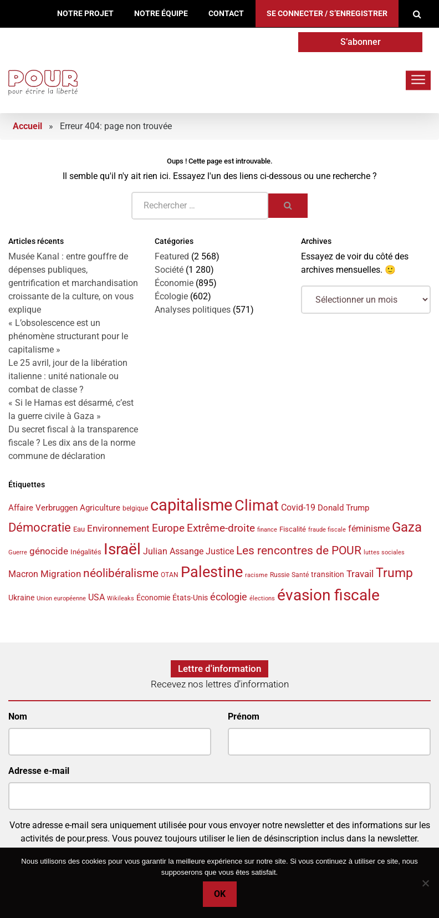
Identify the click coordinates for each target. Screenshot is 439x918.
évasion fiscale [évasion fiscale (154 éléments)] (328, 595)
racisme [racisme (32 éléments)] (256, 575)
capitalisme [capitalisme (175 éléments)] (191, 505)
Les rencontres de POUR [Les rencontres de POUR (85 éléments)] (298, 550)
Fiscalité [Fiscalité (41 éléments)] (292, 529)
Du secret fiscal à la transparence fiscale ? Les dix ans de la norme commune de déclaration (73, 442)
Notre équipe (161, 13)
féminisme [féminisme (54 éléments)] (369, 528)
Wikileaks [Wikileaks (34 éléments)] (120, 598)
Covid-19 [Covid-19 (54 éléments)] (298, 507)
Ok (220, 894)
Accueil (27, 126)
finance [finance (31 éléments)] (267, 529)
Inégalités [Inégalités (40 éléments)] (85, 552)
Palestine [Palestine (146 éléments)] (212, 572)
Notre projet (85, 13)
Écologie (171, 296)
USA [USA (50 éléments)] (96, 597)
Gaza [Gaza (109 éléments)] (407, 527)
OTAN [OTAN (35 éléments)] (169, 575)
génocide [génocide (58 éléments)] (48, 551)
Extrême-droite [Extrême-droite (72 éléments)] (221, 528)
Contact (226, 13)
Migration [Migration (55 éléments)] (60, 573)
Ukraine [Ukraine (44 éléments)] (21, 597)
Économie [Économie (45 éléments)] (153, 598)
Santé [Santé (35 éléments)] (300, 575)
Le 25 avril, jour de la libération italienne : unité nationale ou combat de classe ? (67, 376)
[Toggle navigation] (418, 80)
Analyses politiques (193, 309)
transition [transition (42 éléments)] (327, 574)
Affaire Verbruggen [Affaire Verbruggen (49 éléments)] (43, 508)
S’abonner (360, 42)
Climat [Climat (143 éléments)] (256, 505)
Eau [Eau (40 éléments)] (79, 529)
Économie (174, 283)
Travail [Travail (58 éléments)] (360, 573)
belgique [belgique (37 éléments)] (135, 508)
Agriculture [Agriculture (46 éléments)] (100, 508)
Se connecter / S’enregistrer (327, 13)
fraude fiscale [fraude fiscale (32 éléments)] (327, 529)
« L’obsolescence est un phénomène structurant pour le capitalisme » (68, 336)
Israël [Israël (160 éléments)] (122, 549)
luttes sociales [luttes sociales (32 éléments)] (384, 552)
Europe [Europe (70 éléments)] (168, 528)
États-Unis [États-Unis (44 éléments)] (190, 597)
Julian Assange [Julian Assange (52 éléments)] (173, 551)
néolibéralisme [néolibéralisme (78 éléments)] (121, 573)
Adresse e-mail (38, 771)
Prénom (243, 716)
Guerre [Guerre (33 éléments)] (17, 552)
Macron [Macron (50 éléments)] (23, 574)
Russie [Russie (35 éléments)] (279, 575)
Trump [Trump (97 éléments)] (394, 572)
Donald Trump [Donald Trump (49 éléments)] (343, 508)
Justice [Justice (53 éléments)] (220, 551)
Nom (17, 716)
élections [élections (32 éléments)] (262, 598)
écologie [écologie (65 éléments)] (228, 597)
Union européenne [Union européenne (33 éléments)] (61, 598)
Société (169, 269)
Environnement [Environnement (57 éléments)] (118, 528)
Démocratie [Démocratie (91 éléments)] (39, 527)
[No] (425, 883)
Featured (172, 256)
